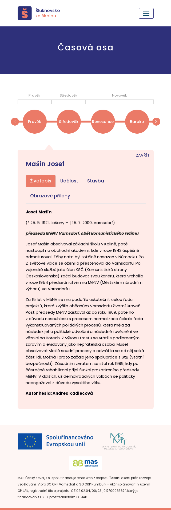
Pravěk (34, 121)
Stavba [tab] (95, 181)
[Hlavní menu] (146, 13)
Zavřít (143, 155)
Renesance (103, 121)
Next (156, 122)
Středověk (68, 121)
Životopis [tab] (40, 181)
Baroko (137, 121)
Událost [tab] (69, 181)
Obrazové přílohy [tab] (50, 196)
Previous (15, 122)
